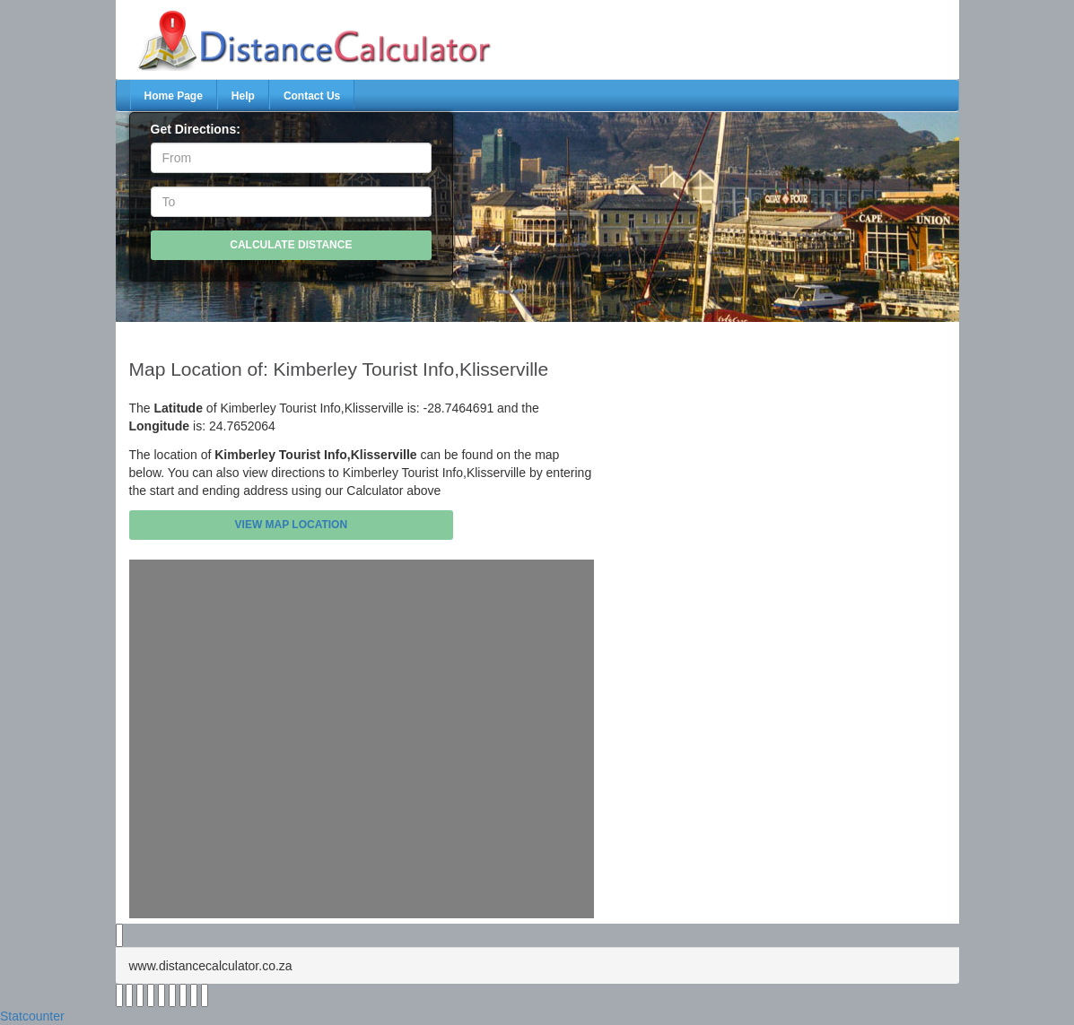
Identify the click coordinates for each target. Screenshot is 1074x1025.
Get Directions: (195, 129)
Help (243, 96)
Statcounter (32, 1016)
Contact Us (312, 96)
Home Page (173, 96)
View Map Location (291, 524)
